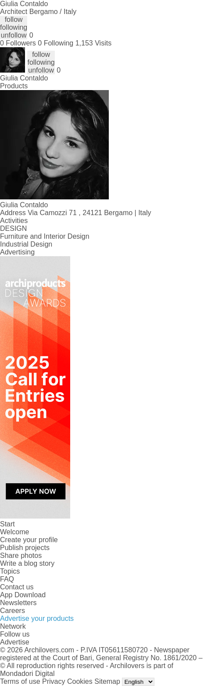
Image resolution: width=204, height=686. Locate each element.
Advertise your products (37, 618)
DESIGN (13, 228)
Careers (12, 610)
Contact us (16, 587)
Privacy (53, 681)
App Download (23, 595)
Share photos (21, 555)
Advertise (14, 642)
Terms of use (20, 681)
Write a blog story (27, 563)
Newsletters (18, 602)
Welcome (14, 532)
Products (14, 86)
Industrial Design (26, 244)
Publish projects (25, 547)
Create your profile (29, 539)
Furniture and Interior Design (44, 236)
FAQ (7, 579)
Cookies (80, 681)
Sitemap (107, 681)
